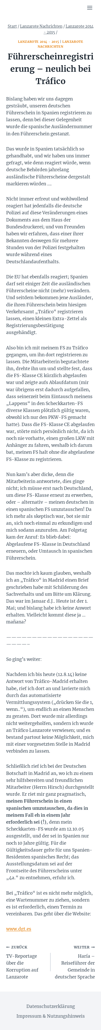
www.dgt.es (18, 929)
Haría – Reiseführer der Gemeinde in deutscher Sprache (75, 962)
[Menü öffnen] (89, 7)
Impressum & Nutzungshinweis (50, 1016)
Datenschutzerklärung (50, 1006)
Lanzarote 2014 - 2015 (38, 42)
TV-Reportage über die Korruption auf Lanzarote (26, 962)
